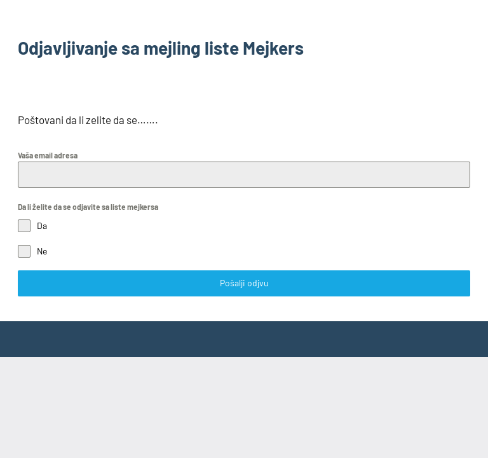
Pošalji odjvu (244, 282)
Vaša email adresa (48, 155)
